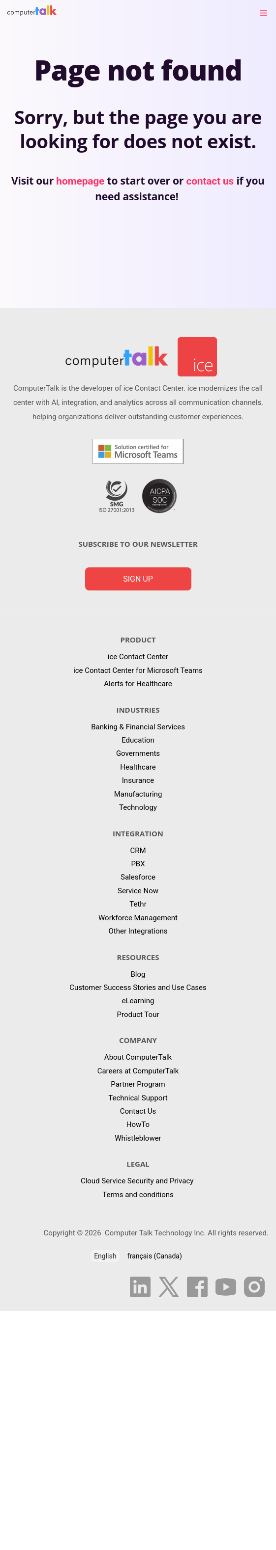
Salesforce (138, 877)
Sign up (138, 579)
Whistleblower (138, 1138)
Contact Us (138, 1111)
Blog (138, 974)
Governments (138, 753)
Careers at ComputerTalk (138, 1071)
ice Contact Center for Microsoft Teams (138, 670)
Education (138, 740)
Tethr (137, 904)
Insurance (138, 780)
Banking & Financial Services (138, 726)
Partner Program (138, 1084)
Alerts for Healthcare (138, 683)
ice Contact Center (138, 656)
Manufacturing (138, 794)
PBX (138, 863)
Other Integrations (138, 931)
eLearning (138, 1000)
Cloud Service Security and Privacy (138, 1180)
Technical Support (138, 1098)
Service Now (138, 890)
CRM (138, 850)
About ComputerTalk (138, 1057)
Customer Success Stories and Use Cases (138, 987)
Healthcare (138, 767)
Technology (138, 807)
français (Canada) (154, 1256)
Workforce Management (138, 917)
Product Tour (138, 1014)
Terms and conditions (137, 1194)
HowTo (138, 1124)
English (105, 1256)
